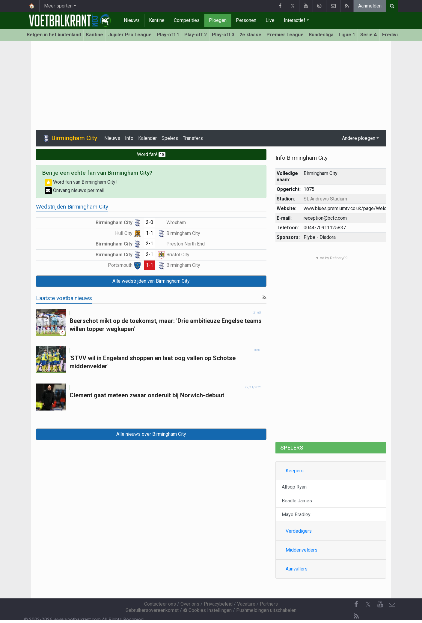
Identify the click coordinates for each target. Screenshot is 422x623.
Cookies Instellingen (207, 610)
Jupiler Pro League (130, 35)
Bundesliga (321, 35)
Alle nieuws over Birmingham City (151, 434)
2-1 (149, 243)
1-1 (149, 233)
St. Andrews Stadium (325, 199)
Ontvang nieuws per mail (74, 190)
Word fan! (151, 154)
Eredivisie (393, 35)
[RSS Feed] (356, 616)
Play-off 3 (223, 35)
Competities (187, 20)
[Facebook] (356, 604)
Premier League (285, 35)
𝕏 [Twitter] (368, 604)
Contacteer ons (160, 604)
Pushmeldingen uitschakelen (266, 610)
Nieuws (132, 20)
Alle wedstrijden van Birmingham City (151, 281)
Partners (269, 604)
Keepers (295, 471)
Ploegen (218, 20)
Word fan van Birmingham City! (81, 182)
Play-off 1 (168, 35)
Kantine (157, 20)
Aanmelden (370, 6)
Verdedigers (299, 531)
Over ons (189, 604)
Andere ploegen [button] (358, 138)
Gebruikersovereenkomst (152, 610)
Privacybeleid (218, 604)
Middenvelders (301, 550)
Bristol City (173, 254)
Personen (246, 20)
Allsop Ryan (294, 487)
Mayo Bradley (296, 514)
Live (270, 20)
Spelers (170, 138)
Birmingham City (118, 222)
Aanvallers (297, 569)
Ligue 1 (347, 35)
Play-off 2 (195, 35)
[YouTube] (380, 604)
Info (129, 138)
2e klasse (250, 35)
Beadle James (297, 501)
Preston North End (181, 244)
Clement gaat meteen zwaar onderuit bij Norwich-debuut (147, 395)
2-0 (149, 222)
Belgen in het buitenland (54, 35)
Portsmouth (124, 265)
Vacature (246, 604)
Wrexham (172, 222)
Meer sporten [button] (58, 6)
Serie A (368, 35)
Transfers (193, 138)
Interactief (294, 20)
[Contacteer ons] (392, 604)
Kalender (147, 138)
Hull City (128, 233)
